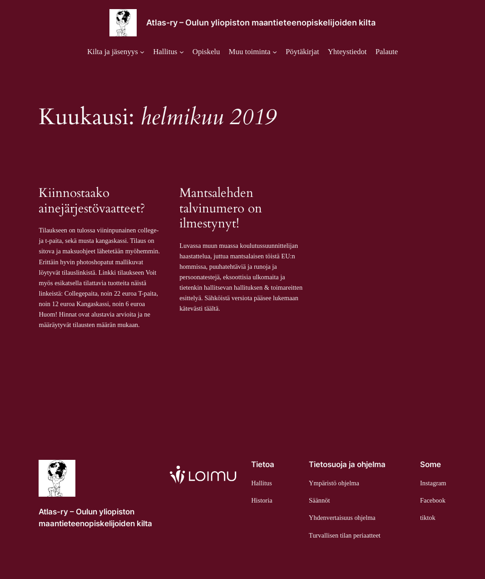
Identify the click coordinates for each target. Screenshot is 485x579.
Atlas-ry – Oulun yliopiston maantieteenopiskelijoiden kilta (261, 22)
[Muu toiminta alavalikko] (253, 51)
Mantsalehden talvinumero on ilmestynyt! (220, 209)
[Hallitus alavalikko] (168, 51)
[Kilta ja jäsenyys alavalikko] (115, 51)
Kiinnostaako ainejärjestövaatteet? (92, 201)
